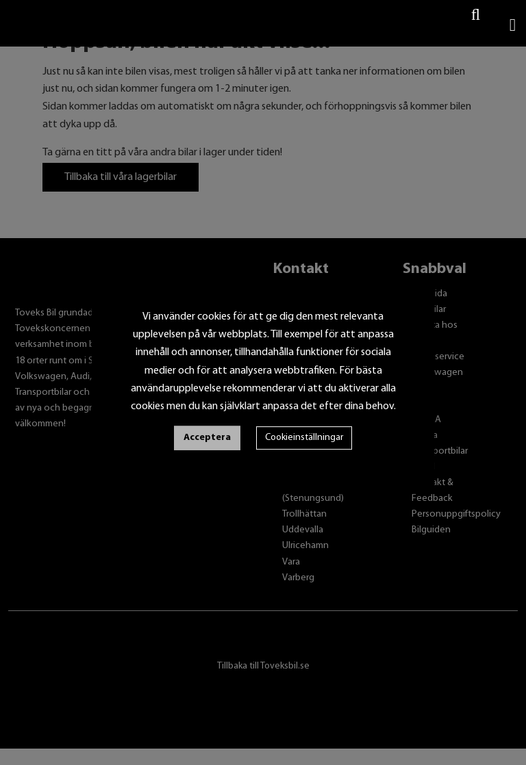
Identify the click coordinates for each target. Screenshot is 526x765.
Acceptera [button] (207, 437)
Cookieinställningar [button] (304, 437)
